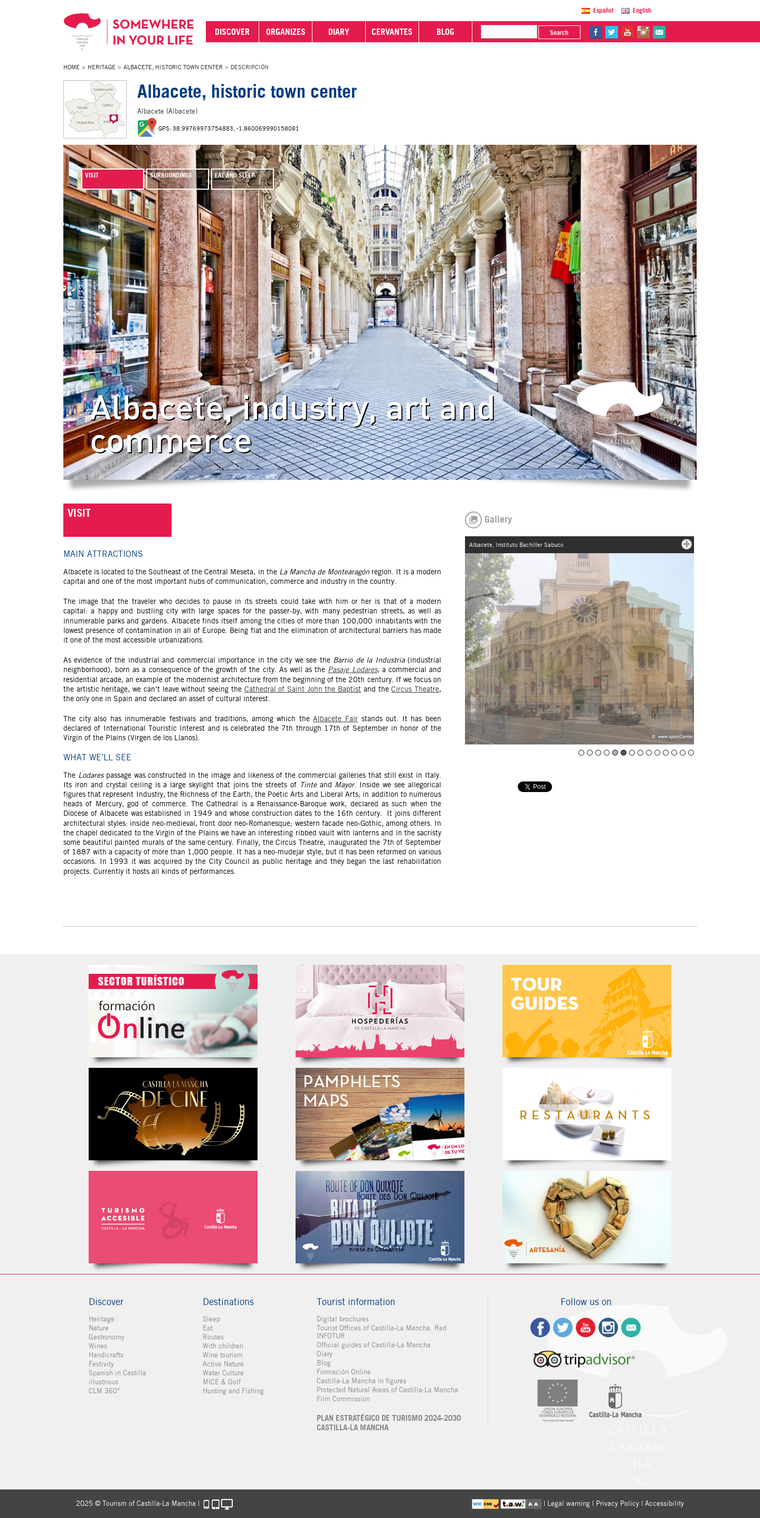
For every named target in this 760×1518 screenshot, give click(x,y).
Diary (324, 1354)
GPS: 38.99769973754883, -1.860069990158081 (228, 128)
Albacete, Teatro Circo (691, 753)
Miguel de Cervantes (380, 1217)
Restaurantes (586, 1114)
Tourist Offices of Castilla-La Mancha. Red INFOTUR (381, 1332)
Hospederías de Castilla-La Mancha (380, 1011)
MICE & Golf (222, 1382)
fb (596, 32)
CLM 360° (104, 1391)
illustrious (104, 1382)
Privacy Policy (617, 1503)
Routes (213, 1337)
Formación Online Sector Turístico (173, 1011)
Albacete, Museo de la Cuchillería (640, 753)
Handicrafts (106, 1355)
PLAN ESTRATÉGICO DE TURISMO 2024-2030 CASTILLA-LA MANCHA (389, 1422)
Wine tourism (223, 1355)
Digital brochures (343, 1319)
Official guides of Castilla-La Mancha (374, 1345)
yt (627, 32)
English (642, 10)
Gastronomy (107, 1337)
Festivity (101, 1364)
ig (608, 1327)
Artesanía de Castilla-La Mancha (586, 1217)
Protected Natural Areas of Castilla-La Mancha (387, 1390)
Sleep (211, 1319)
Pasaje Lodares (352, 669)
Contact (631, 1327)
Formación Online (344, 1372)
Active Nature (223, 1364)
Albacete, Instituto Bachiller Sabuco (623, 753)
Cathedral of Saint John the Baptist (303, 689)
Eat (208, 1328)
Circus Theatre (415, 689)
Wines (98, 1346)
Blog (324, 1363)
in (643, 32)
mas (686, 544)
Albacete (632, 753)
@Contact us (659, 32)
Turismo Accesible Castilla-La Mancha (173, 1217)
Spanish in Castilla (117, 1373)
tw (611, 32)
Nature (99, 1328)
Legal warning (568, 1503)
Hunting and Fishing (233, 1391)
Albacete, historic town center (173, 67)
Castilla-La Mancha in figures (361, 1381)
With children (223, 1346)
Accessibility (664, 1503)
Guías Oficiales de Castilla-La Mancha (586, 1011)
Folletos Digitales (380, 1114)
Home (71, 67)
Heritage (102, 67)
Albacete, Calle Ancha (674, 753)
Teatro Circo (581, 753)
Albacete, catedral (615, 753)
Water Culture (223, 1373)
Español (603, 10)
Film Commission (343, 1399)
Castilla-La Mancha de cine (173, 1114)
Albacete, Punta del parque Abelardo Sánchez (666, 753)
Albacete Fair (335, 718)
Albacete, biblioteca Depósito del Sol (607, 753)
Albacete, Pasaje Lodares (657, 753)
